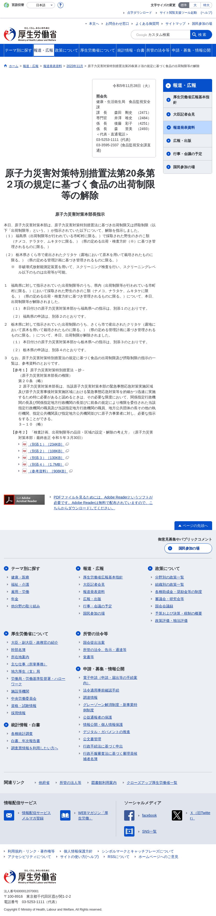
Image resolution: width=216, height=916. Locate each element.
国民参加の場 (202, 23)
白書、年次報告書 (25, 740)
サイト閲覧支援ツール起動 (178, 12)
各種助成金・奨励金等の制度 (178, 592)
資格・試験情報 (23, 705)
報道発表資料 (184, 127)
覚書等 (88, 657)
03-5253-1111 (33, 901)
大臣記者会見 (184, 114)
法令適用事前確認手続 (101, 690)
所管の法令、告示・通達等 (104, 649)
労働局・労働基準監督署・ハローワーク (38, 681)
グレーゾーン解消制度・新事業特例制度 (110, 707)
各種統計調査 (22, 733)
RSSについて (119, 856)
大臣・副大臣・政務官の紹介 (34, 642)
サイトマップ (175, 23)
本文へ (94, 23)
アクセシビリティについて (29, 856)
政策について (167, 568)
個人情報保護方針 (78, 851)
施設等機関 (20, 691)
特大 (206, 5)
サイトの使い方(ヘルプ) (79, 856)
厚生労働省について (29, 633)
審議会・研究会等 (169, 599)
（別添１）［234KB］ (45, 444)
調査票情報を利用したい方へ (34, 748)
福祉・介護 (20, 584)
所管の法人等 (70, 782)
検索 (202, 35)
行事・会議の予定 (187, 154)
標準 (184, 5)
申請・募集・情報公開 (103, 668)
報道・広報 (184, 85)
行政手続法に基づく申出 (103, 746)
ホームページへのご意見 (158, 856)
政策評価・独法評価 (171, 620)
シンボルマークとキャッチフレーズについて (138, 851)
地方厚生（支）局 (25, 671)
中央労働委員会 (23, 698)
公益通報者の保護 (97, 717)
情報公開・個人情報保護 (103, 724)
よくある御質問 (147, 23)
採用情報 (18, 713)
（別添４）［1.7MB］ (45, 464)
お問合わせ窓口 (117, 23)
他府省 (44, 782)
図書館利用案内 (104, 782)
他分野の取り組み (25, 606)
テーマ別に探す (25, 568)
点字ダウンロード (139, 12)
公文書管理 (92, 739)
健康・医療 (20, 577)
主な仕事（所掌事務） (29, 664)
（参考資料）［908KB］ (47, 471)
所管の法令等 (95, 633)
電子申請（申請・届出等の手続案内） (110, 680)
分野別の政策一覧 (169, 577)
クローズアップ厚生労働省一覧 (152, 782)
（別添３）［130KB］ (45, 457)
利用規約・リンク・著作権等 (31, 851)
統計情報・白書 (25, 724)
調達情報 (90, 697)
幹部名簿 (18, 649)
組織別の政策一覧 (169, 584)
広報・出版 (182, 141)
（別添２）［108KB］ (45, 451)
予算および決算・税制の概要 (178, 613)
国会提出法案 (94, 642)
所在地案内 (20, 657)
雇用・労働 (20, 592)
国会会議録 (164, 606)
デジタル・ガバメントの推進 (106, 731)
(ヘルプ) (206, 12)
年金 (14, 599)
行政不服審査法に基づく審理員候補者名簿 (110, 756)
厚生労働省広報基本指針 (191, 100)
